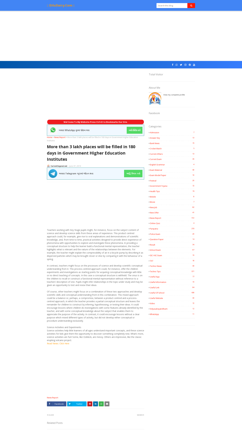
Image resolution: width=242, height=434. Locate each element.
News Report (59, 137)
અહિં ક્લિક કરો (133, 173)
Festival (172, 180)
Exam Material (172, 170)
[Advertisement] (121, 36)
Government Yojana (172, 186)
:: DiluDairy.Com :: (61, 5)
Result (172, 244)
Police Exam (172, 234)
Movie (172, 202)
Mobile (172, 196)
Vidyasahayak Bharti (172, 308)
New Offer (172, 212)
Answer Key (172, 137)
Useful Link (172, 287)
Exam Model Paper (172, 175)
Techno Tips (172, 271)
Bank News (172, 143)
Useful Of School (172, 292)
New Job (172, 207)
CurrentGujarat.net (59, 166)
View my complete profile (174, 95)
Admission (172, 132)
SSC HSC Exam (172, 255)
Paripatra (172, 228)
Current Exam (172, 159)
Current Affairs (172, 154)
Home (49, 137)
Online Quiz (172, 223)
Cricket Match (172, 148)
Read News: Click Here (58, 343)
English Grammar (172, 164)
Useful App (172, 276)
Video (172, 303)
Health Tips (172, 191)
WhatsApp (172, 314)
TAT (172, 260)
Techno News (172, 266)
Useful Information (172, 282)
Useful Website (172, 298)
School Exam (172, 250)
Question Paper (172, 239)
